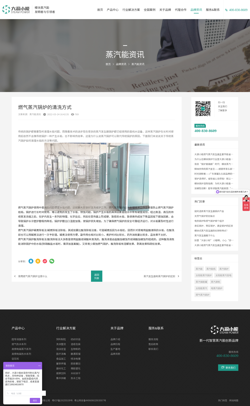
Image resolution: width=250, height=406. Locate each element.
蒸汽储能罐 (201, 281)
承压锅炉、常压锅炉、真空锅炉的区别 (213, 225)
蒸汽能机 (211, 268)
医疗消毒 (61, 353)
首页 (100, 9)
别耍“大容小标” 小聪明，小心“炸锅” (215, 240)
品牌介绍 (115, 339)
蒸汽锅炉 (223, 268)
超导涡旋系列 (19, 339)
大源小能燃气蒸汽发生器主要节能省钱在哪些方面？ (220, 154)
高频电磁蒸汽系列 (21, 349)
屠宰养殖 (61, 363)
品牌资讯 (196, 9)
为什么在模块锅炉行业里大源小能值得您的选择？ (219, 159)
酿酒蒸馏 (75, 353)
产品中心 (113, 9)
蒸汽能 (199, 268)
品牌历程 (115, 344)
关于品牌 (165, 9)
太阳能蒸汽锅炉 (204, 275)
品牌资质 (115, 353)
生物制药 (75, 349)
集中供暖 (61, 378)
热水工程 (75, 378)
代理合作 (181, 9)
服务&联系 (213, 9)
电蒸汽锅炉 (216, 288)
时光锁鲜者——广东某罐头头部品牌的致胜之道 (217, 173)
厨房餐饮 (75, 363)
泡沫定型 (61, 349)
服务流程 (153, 339)
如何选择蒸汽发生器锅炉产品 (209, 211)
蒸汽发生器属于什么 (204, 235)
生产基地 (115, 349)
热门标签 (222, 400)
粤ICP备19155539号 (62, 400)
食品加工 (61, 358)
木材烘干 (75, 373)
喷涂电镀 (75, 358)
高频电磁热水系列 (21, 353)
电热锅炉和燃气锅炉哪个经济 (209, 220)
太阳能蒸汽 (201, 288)
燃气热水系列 (19, 344)
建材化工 (61, 368)
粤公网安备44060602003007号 (90, 400)
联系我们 (153, 349)
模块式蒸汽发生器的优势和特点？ (211, 230)
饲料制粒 (61, 339)
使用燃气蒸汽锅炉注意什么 (32, 276)
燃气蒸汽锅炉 (202, 294)
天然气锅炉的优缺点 (204, 216)
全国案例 (149, 9)
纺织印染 (75, 339)
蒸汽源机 (215, 281)
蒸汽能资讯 (137, 64)
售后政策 (153, 344)
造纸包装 (75, 344)
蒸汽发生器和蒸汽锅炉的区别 (159, 276)
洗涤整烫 (61, 344)
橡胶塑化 (75, 368)
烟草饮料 (61, 373)
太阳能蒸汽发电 (223, 275)
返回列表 (96, 276)
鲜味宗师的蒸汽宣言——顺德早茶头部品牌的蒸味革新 (221, 168)
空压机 (15, 358)
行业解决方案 (131, 9)
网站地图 (233, 400)
